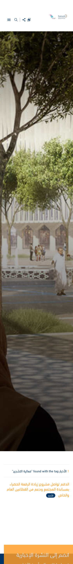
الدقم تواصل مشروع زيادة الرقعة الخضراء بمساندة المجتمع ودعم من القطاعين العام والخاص (38, 489)
